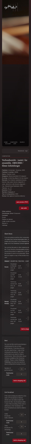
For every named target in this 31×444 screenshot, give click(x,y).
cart (14, 143)
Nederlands (21, 151)
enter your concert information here (17, 239)
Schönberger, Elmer (7, 213)
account (8, 143)
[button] (22, 202)
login (26, 151)
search (22, 142)
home (6, 142)
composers (13, 142)
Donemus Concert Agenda (21, 243)
